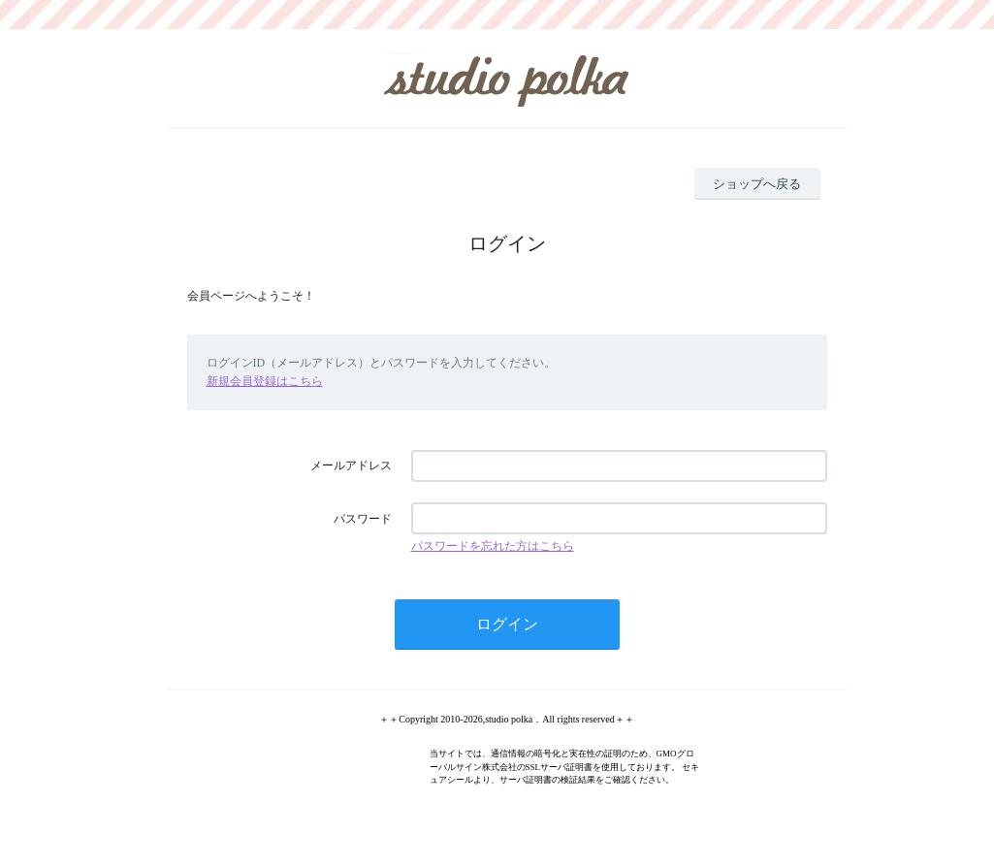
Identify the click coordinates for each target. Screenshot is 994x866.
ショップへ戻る (757, 183)
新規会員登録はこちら (265, 381)
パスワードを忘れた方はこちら (492, 546)
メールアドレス (351, 465)
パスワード (363, 519)
